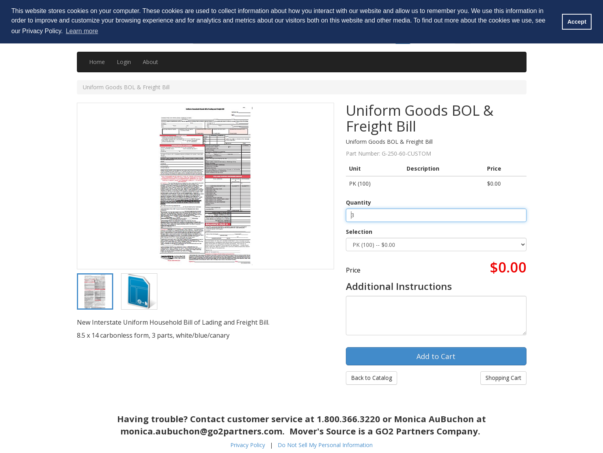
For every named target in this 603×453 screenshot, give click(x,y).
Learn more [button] (82, 31)
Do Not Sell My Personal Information (325, 445)
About (150, 62)
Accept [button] (577, 22)
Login (124, 62)
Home (97, 62)
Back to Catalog (371, 378)
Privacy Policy (247, 445)
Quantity (358, 202)
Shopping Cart (503, 378)
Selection (359, 231)
